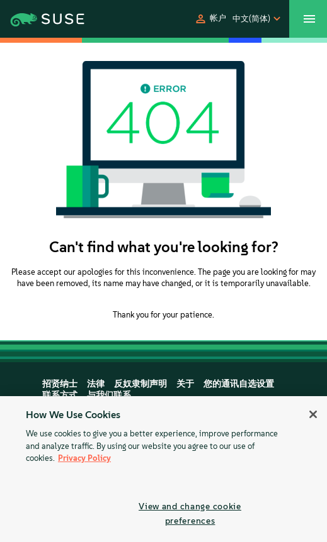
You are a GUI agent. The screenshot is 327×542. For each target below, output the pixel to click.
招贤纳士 (59, 384)
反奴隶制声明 (140, 384)
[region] (163, 469)
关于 (185, 384)
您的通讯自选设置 (239, 384)
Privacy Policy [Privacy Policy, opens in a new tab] (84, 458)
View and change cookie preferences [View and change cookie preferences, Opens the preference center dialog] (190, 513)
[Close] (313, 414)
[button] (210, 19)
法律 (96, 384)
